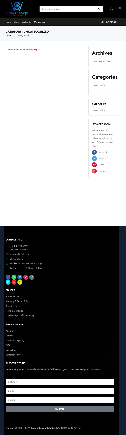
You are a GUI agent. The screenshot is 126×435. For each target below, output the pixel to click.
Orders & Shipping (14, 339)
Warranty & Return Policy (17, 300)
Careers (9, 334)
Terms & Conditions (14, 310)
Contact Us (10, 348)
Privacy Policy (12, 296)
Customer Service (13, 352)
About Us (10, 329)
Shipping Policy (13, 305)
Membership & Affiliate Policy (19, 314)
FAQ (8, 343)
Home (8, 35)
